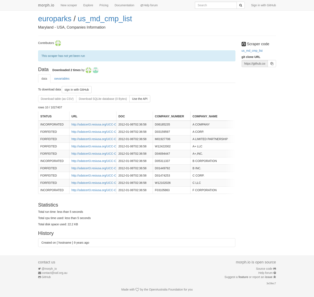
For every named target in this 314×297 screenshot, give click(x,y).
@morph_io (49, 268)
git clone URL (251, 57)
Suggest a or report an (248, 277)
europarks (55, 18)
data (44, 78)
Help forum (149, 5)
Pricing (104, 5)
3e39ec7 (271, 283)
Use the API (140, 98)
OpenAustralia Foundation (166, 289)
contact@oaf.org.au (54, 272)
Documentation (124, 5)
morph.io (46, 5)
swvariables (61, 78)
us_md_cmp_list (105, 18)
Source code (264, 268)
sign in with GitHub (76, 89)
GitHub (46, 277)
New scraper (69, 5)
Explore (88, 5)
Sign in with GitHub (263, 5)
